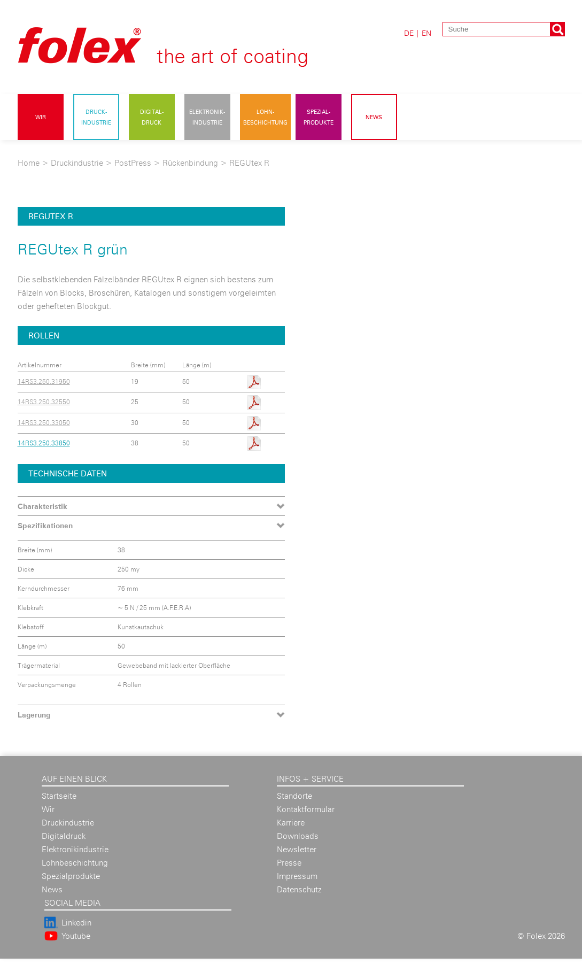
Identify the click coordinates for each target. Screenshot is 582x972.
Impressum (297, 876)
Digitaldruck (64, 836)
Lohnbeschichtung (75, 863)
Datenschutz (299, 889)
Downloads (298, 836)
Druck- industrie (96, 117)
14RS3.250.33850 (44, 443)
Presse (289, 863)
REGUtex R (249, 163)
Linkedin (76, 922)
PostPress (132, 163)
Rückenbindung (191, 163)
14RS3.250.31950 (44, 381)
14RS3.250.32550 (44, 402)
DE (409, 32)
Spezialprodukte (71, 876)
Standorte (294, 796)
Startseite (59, 796)
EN (426, 32)
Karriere (291, 822)
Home (29, 163)
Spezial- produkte (318, 117)
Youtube (75, 936)
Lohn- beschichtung (265, 117)
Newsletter (296, 849)
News (374, 117)
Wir (40, 117)
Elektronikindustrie (75, 849)
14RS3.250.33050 (44, 423)
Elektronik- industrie (207, 117)
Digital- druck (152, 117)
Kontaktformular (306, 809)
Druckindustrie (77, 163)
